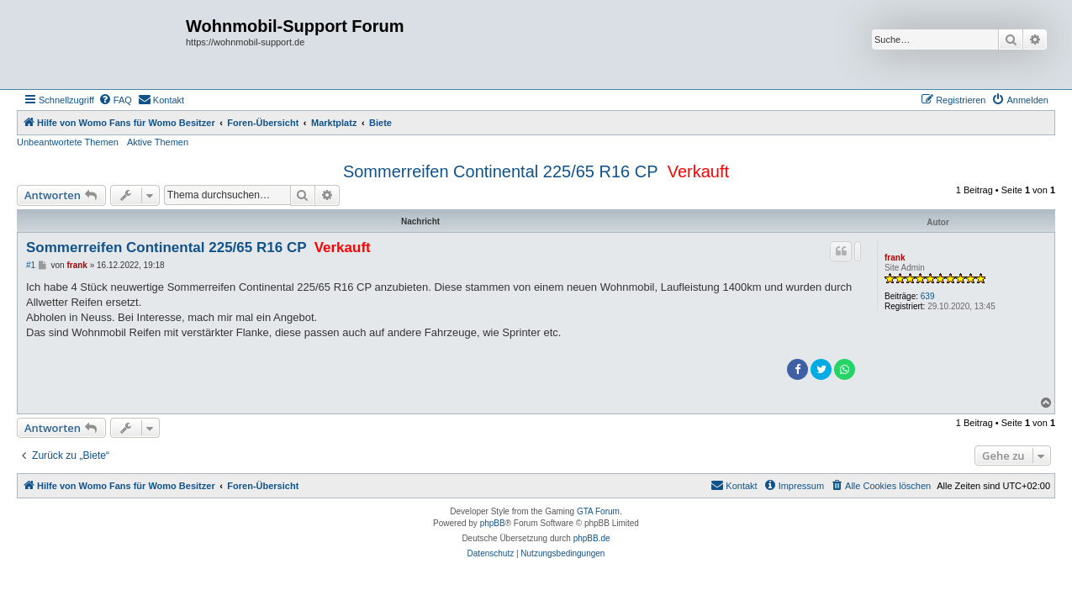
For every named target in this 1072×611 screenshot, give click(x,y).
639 (928, 296)
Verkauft (698, 171)
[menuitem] (115, 100)
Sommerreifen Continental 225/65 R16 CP (500, 171)
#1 (30, 265)
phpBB (492, 523)
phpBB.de (591, 538)
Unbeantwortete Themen (68, 142)
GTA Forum (598, 511)
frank (895, 257)
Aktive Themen (157, 142)
